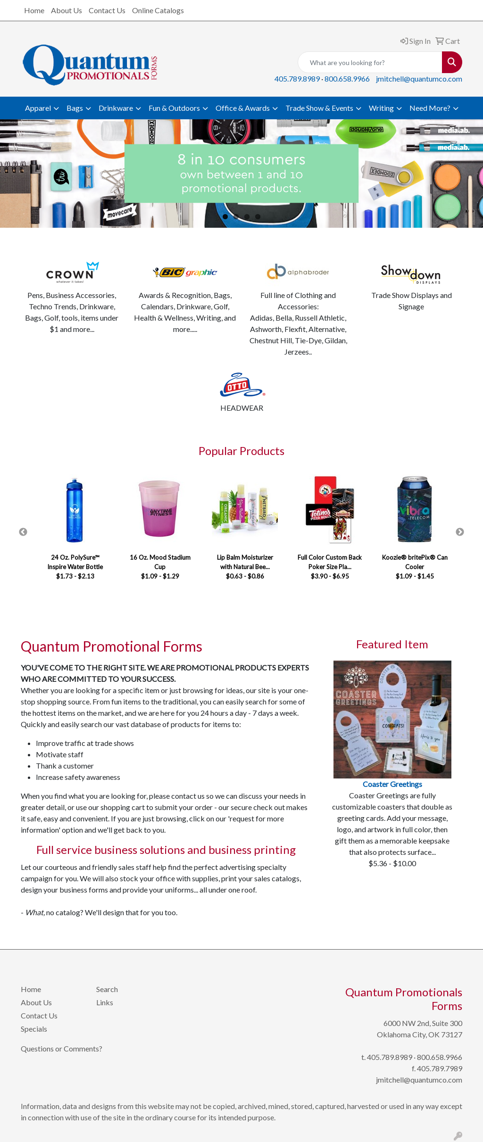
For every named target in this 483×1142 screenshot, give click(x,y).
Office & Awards (243, 107)
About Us (66, 10)
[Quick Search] (370, 62)
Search (107, 989)
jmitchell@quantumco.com (419, 78)
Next (460, 532)
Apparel (38, 107)
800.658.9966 (347, 78)
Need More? (429, 107)
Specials (34, 1028)
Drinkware (116, 107)
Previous (23, 532)
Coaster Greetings (392, 783)
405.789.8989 (297, 78)
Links (104, 1002)
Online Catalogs (158, 10)
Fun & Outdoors (174, 107)
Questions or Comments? (61, 1048)
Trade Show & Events (319, 107)
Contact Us (107, 10)
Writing (381, 107)
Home (34, 10)
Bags (75, 107)
